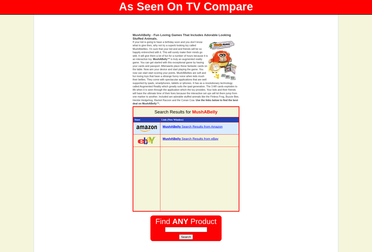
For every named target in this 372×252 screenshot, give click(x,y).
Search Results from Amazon (193, 126)
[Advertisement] (186, 26)
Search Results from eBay (191, 138)
